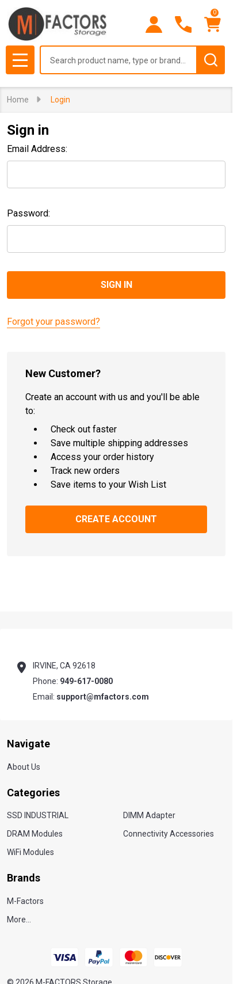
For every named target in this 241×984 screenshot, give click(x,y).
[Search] (210, 59)
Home (18, 99)
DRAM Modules (35, 833)
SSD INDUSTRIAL (37, 815)
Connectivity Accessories (168, 833)
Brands (23, 878)
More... (19, 919)
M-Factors (25, 901)
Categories (33, 793)
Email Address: (37, 148)
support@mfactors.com (102, 696)
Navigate (28, 744)
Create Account (116, 519)
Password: (28, 213)
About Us (23, 767)
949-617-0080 (86, 681)
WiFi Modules (30, 852)
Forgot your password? (53, 321)
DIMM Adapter (149, 815)
